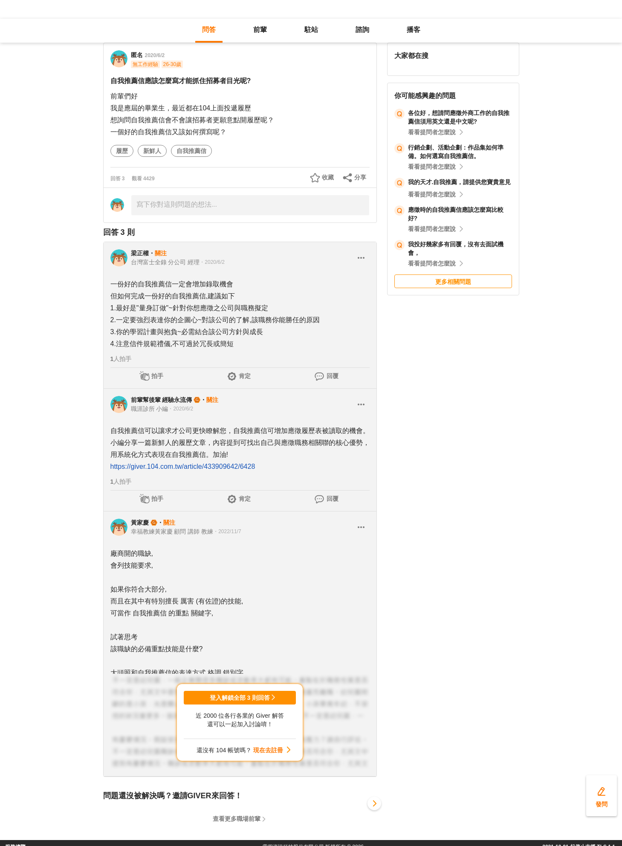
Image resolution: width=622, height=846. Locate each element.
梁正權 (140, 253)
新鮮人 (152, 150)
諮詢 (362, 29)
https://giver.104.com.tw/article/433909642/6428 (182, 466)
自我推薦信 (191, 150)
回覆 (332, 375)
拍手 (157, 375)
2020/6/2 (155, 55)
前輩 (260, 29)
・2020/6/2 (212, 262)
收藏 (328, 177)
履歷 (122, 150)
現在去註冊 (268, 750)
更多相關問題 (453, 281)
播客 (413, 29)
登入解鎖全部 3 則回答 (240, 697)
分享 (360, 177)
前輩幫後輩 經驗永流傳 (161, 399)
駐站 (311, 29)
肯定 (245, 375)
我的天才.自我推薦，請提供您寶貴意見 (459, 182)
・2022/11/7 (227, 531)
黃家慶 (140, 522)
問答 (209, 29)
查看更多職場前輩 (236, 818)
